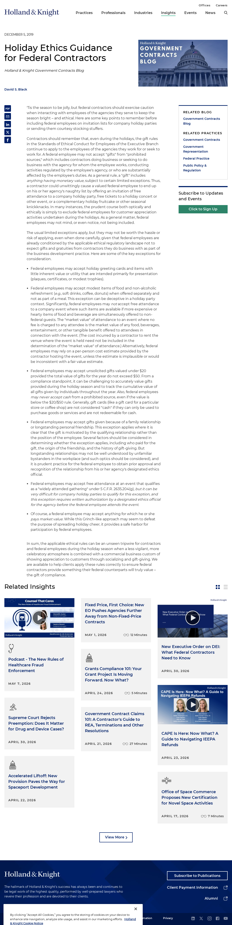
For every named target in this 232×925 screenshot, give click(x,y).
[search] (226, 12)
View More (114, 837)
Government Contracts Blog (201, 121)
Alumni (211, 898)
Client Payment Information (192, 887)
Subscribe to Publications (197, 876)
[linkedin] (193, 918)
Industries (143, 13)
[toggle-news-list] (226, 587)
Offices (204, 5)
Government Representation (195, 149)
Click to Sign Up (203, 209)
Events (190, 13)
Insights (168, 13)
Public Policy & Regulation (195, 168)
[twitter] (201, 918)
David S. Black (15, 89)
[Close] (136, 916)
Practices (84, 13)
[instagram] (209, 918)
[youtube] (226, 918)
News (210, 13)
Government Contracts (201, 140)
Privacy (168, 918)
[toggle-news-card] (218, 587)
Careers (222, 5)
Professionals (113, 13)
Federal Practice (196, 158)
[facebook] (217, 918)
